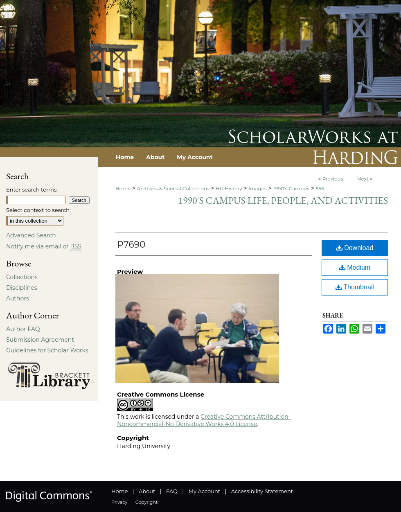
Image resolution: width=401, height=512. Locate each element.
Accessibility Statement (262, 491)
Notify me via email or (43, 246)
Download (355, 247)
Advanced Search (31, 235)
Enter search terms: (32, 189)
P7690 (131, 244)
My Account (204, 491)
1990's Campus (291, 188)
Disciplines (21, 287)
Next (363, 179)
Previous (332, 179)
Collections (22, 277)
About (147, 491)
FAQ (172, 491)
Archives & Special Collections (173, 188)
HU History (229, 188)
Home (123, 188)
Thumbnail (355, 287)
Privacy (119, 502)
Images (257, 188)
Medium (354, 267)
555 (319, 188)
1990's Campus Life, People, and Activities (283, 200)
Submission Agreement (40, 339)
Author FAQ (23, 329)
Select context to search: (38, 210)
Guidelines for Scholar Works (47, 350)
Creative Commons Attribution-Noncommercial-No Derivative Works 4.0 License (204, 420)
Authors (17, 298)
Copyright (146, 502)
